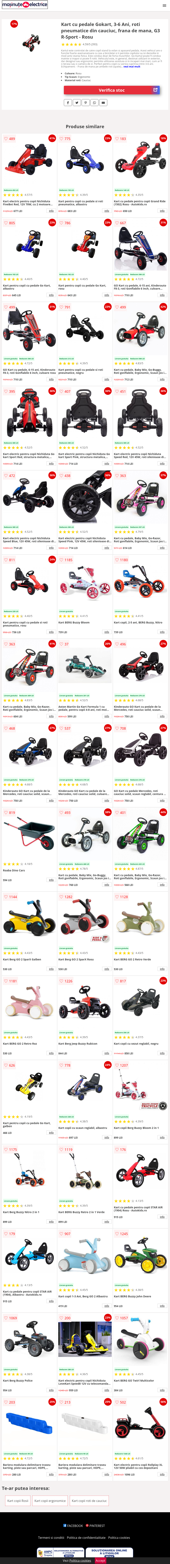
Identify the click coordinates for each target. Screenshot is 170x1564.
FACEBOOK (73, 1526)
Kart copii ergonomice (50, 1501)
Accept (100, 1560)
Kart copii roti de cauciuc (89, 1501)
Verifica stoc (129, 90)
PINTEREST (95, 1526)
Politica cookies (119, 1538)
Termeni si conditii (51, 1538)
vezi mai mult (132, 66)
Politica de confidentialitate (86, 1538)
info (51, 210)
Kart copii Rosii (17, 1501)
